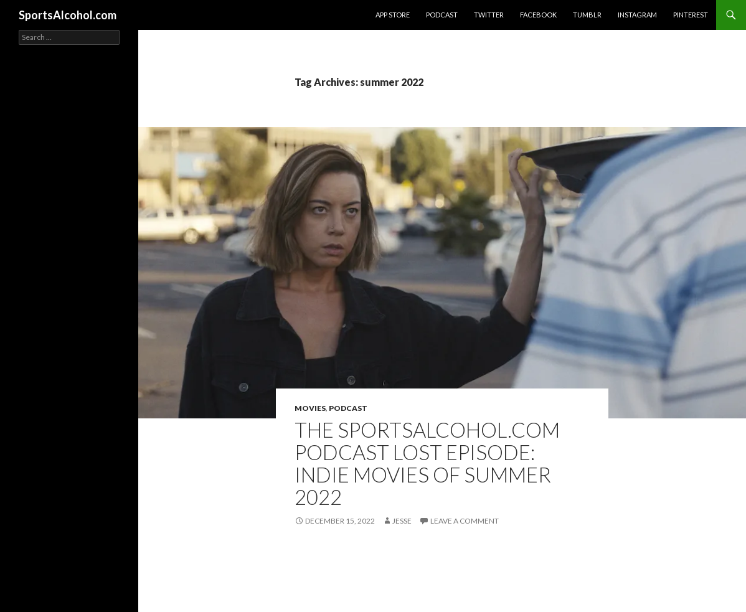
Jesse (402, 520)
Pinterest (690, 15)
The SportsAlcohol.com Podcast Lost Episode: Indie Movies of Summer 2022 (427, 463)
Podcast (442, 15)
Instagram (637, 15)
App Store (392, 15)
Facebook (538, 15)
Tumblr (587, 15)
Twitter (489, 15)
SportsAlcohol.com (67, 15)
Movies (310, 408)
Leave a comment (464, 520)
